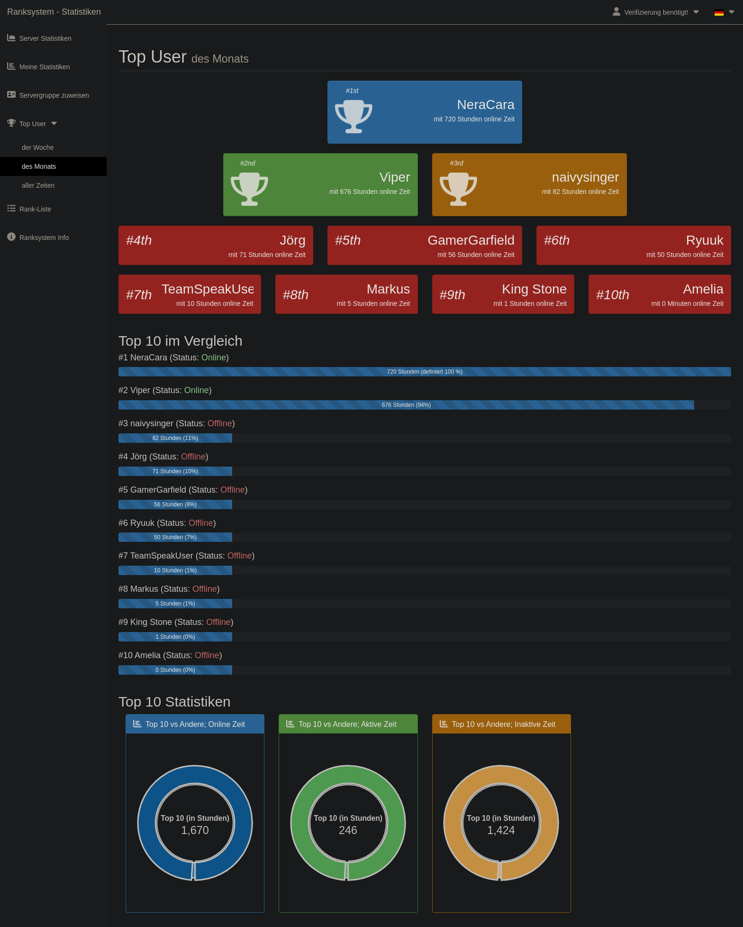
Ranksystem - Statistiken (54, 12)
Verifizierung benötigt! (656, 11)
